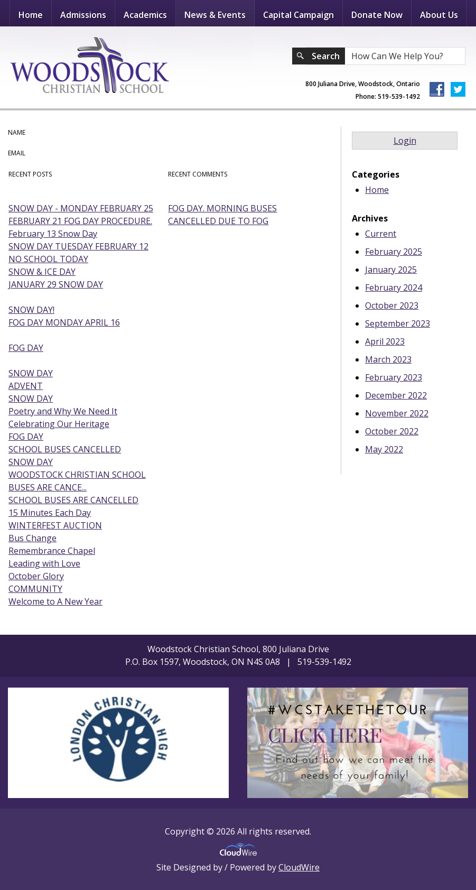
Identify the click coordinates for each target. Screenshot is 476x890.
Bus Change (32, 538)
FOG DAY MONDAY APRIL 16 (64, 322)
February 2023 (393, 377)
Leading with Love (44, 563)
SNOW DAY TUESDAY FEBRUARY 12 (78, 246)
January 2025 (391, 269)
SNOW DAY (30, 373)
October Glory (36, 576)
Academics (145, 15)
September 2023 (397, 323)
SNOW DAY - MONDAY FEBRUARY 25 (80, 208)
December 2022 (396, 395)
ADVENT (25, 386)
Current (380, 233)
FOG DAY (25, 348)
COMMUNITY (35, 589)
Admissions (83, 15)
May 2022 (384, 449)
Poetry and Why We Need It (62, 411)
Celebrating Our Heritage (58, 424)
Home (30, 15)
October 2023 (391, 305)
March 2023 (388, 359)
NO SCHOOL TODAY (48, 259)
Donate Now (377, 15)
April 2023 (385, 341)
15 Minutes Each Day (49, 512)
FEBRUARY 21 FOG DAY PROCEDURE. (80, 221)
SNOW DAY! (31, 310)
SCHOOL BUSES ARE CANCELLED (73, 500)
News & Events (215, 15)
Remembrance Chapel (51, 551)
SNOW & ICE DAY (42, 271)
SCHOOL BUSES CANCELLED (64, 449)
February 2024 (393, 287)
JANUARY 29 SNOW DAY (55, 284)
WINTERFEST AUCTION (55, 525)
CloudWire (299, 867)
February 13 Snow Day (52, 233)
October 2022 (391, 431)
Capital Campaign (298, 15)
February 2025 (393, 251)
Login (405, 140)
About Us (439, 15)
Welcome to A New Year (55, 601)
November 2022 (396, 413)
